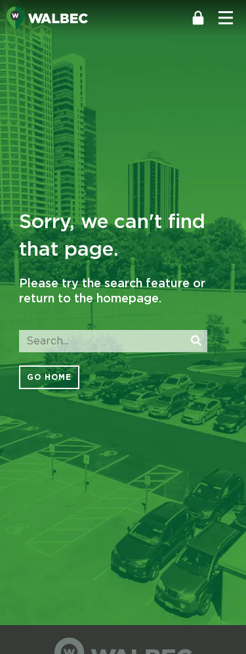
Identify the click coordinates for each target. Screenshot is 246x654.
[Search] (196, 341)
